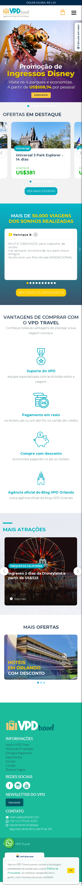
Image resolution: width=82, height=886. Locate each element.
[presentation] (4, 571)
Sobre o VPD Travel (17, 744)
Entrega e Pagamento (19, 753)
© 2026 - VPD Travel (16, 844)
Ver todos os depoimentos (41, 292)
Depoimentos (14, 757)
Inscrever (14, 802)
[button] (6, 61)
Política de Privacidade (19, 748)
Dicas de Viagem (16, 769)
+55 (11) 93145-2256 (23, 821)
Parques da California (26, 566)
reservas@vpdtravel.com (24, 817)
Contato (11, 765)
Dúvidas (10, 761)
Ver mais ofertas (41, 191)
